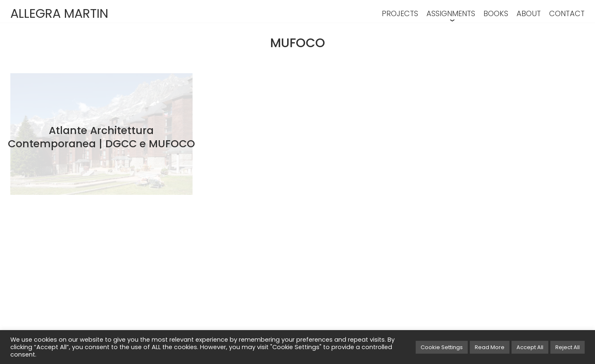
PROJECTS (400, 13)
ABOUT (528, 13)
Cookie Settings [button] (442, 347)
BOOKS (495, 13)
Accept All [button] (529, 347)
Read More (490, 347)
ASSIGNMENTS (450, 13)
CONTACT (567, 13)
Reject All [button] (567, 347)
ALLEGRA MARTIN (59, 13)
